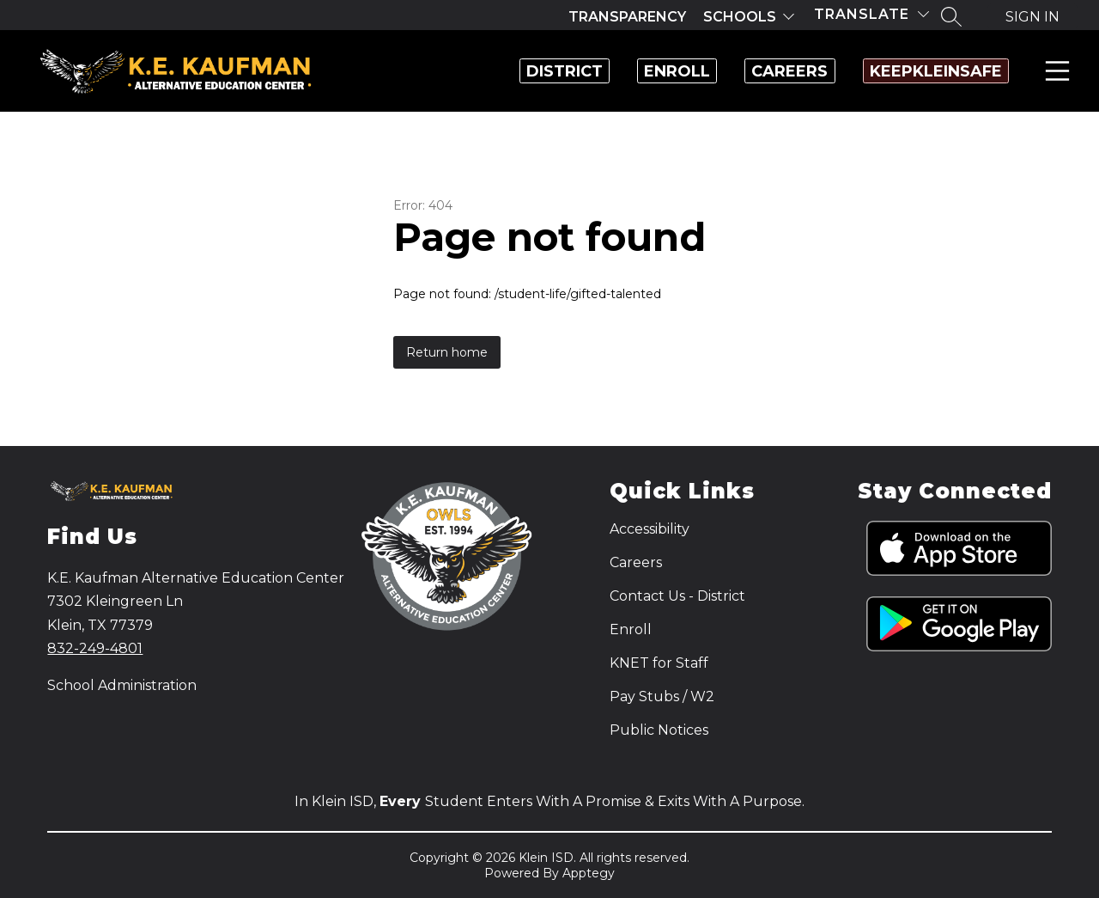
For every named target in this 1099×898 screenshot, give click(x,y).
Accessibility (649, 529)
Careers (736, 71)
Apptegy (588, 873)
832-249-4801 (95, 648)
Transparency (627, 17)
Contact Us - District (677, 596)
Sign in (1032, 17)
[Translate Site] (871, 14)
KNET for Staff (659, 663)
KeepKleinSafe (918, 71)
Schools (739, 17)
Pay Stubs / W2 (662, 696)
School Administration (122, 685)
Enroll (588, 71)
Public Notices (659, 730)
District (439, 71)
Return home (447, 352)
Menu (1054, 71)
